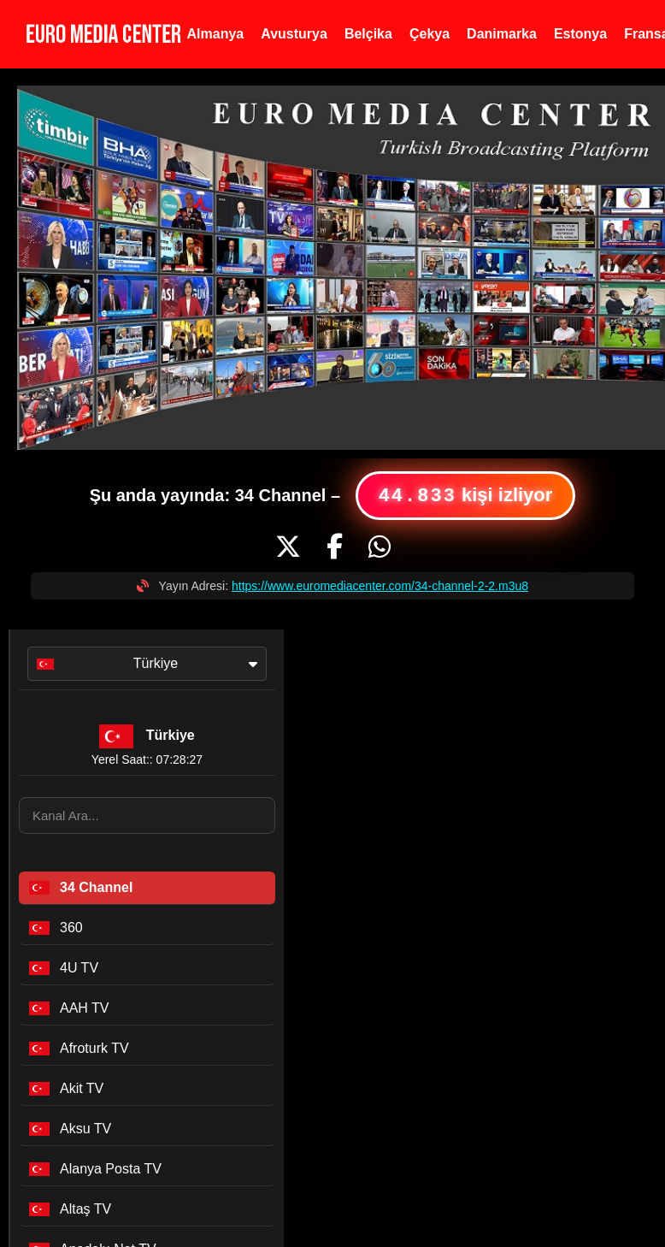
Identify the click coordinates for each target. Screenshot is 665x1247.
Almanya (215, 34)
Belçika (368, 34)
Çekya (429, 34)
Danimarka (502, 34)
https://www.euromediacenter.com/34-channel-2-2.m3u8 (380, 586)
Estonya (580, 34)
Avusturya (294, 34)
